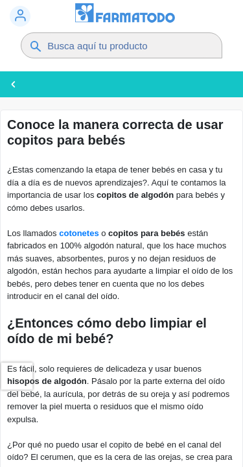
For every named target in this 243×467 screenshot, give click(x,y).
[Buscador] (128, 45)
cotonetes (78, 233)
